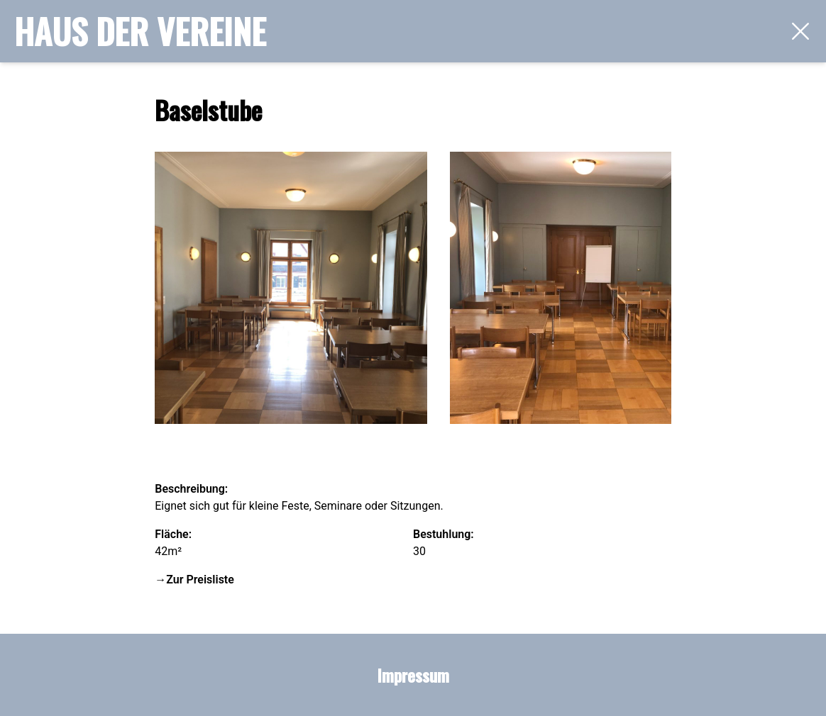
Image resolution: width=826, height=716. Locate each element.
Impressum (413, 675)
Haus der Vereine (140, 31)
